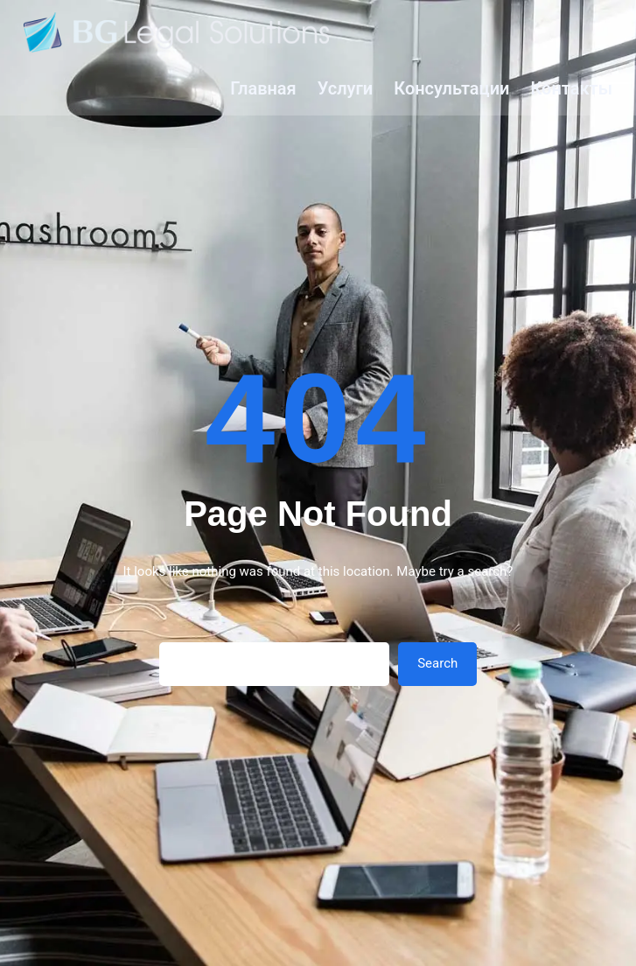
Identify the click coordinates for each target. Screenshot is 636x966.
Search (437, 663)
